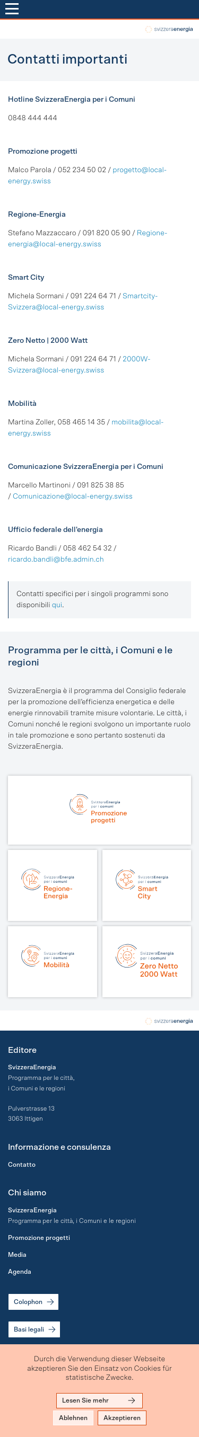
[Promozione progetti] (99, 810)
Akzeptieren (122, 1418)
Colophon (35, 1302)
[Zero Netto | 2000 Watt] (147, 961)
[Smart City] (147, 885)
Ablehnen (73, 1418)
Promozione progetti (39, 1238)
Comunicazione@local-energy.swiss (73, 496)
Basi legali (35, 1329)
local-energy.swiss (168, 29)
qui (57, 605)
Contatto (22, 1164)
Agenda (19, 1272)
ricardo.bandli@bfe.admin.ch (56, 559)
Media (17, 1255)
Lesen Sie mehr (99, 1400)
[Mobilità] (52, 961)
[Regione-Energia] (52, 885)
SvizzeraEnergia (32, 1210)
